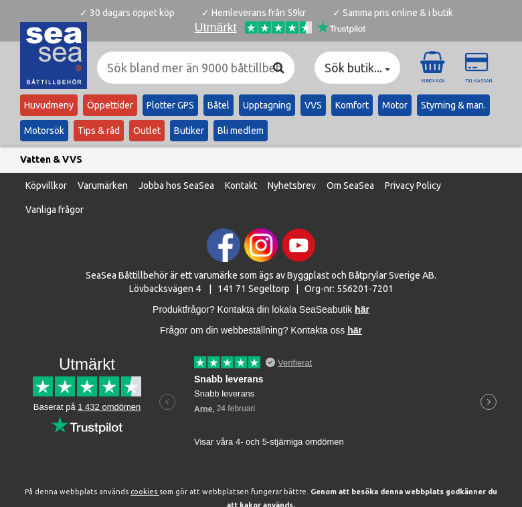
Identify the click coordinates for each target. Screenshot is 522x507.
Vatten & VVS (51, 159)
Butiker (189, 130)
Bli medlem (240, 130)
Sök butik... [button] (357, 67)
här (354, 330)
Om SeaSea (350, 185)
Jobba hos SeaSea (176, 185)
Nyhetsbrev (292, 185)
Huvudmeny (49, 105)
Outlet (147, 130)
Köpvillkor (46, 185)
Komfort (352, 105)
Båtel (218, 105)
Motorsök (44, 130)
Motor (395, 105)
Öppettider (110, 105)
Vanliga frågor (54, 209)
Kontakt (241, 185)
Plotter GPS (170, 105)
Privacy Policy (413, 185)
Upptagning (267, 105)
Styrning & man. (453, 105)
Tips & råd (99, 130)
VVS (313, 105)
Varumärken (103, 185)
